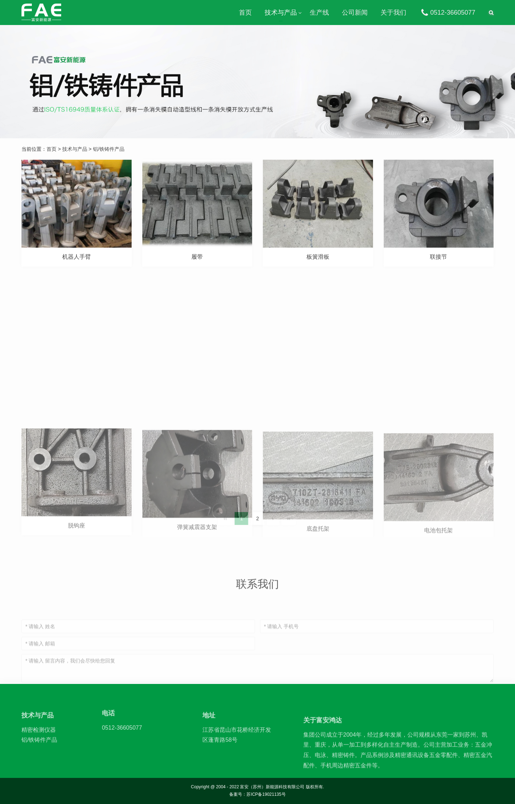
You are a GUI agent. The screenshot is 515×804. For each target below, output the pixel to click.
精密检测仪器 (38, 745)
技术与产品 (281, 12)
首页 (245, 12)
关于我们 (393, 12)
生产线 (319, 12)
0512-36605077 (447, 12)
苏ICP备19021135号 (265, 794)
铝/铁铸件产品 (108, 149)
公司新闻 (355, 12)
